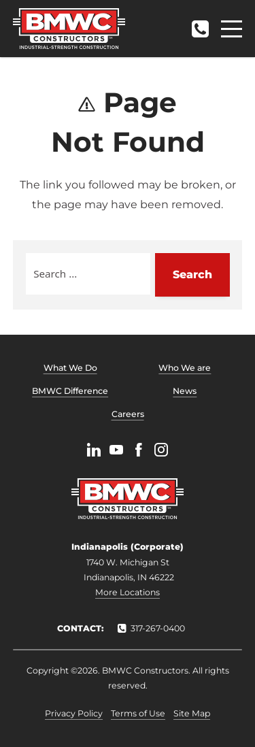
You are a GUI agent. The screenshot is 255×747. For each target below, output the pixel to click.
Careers (128, 414)
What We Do (70, 368)
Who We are (184, 368)
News (185, 391)
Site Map (191, 713)
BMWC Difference (70, 391)
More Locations (127, 592)
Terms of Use (138, 713)
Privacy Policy (74, 713)
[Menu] (231, 28)
